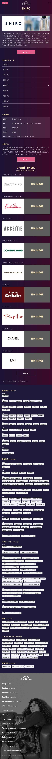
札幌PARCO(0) (6, 467)
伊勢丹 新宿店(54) (44, 481)
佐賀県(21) (13, 441)
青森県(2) (5, 401)
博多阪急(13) (6, 527)
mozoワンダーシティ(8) (8, 493)
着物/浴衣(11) (6, 657)
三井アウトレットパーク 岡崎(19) (31, 584)
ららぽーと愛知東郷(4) (21, 493)
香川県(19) (11, 435)
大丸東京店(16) (37, 478)
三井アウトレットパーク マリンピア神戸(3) (33, 590)
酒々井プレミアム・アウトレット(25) (29, 567)
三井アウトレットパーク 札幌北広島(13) (12, 546)
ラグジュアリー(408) (7, 642)
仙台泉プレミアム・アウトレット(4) (29, 552)
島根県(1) (11, 429)
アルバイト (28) (29, 666)
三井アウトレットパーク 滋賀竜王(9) (31, 593)
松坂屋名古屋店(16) (25, 490)
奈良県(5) (36, 424)
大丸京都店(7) (6, 501)
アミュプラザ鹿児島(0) (36, 527)
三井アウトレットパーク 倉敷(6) (10, 601)
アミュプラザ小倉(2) (7, 524)
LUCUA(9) (5, 498)
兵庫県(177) (28, 424)
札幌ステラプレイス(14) (8, 464)
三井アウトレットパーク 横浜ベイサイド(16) (13, 561)
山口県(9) (33, 429)
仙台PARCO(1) (6, 472)
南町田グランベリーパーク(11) (28, 570)
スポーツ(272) (6, 654)
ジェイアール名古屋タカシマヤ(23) (11, 490)
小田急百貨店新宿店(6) (16, 478)
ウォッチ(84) (30, 648)
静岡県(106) (12, 418)
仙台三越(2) (14, 472)
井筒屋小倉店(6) (27, 524)
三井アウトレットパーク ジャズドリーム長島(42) (33, 578)
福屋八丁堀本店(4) (27, 510)
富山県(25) (12, 415)
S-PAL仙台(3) (22, 472)
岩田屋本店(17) (18, 524)
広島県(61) (26, 429)
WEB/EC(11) (33, 627)
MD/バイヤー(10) (15, 625)
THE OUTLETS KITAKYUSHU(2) (28, 607)
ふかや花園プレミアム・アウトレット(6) (12, 573)
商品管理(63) (45, 625)
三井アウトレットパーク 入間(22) (10, 567)
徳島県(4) (5, 435)
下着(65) (40, 654)
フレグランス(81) (42, 645)
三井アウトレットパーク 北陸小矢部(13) (12, 584)
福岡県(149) (5, 441)
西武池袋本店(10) (28, 478)
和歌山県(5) (43, 424)
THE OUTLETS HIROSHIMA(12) (27, 601)
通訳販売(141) (41, 627)
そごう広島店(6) (17, 510)
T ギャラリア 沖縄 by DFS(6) (28, 536)
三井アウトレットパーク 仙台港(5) (11, 552)
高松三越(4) (5, 518)
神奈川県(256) (6, 410)
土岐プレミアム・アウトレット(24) (32, 581)
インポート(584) (18, 642)
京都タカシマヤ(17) (36, 501)
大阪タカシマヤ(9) (37, 498)
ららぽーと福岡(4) (7, 530)
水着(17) (23, 654)
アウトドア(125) (15, 654)
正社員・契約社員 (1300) (18, 666)
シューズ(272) (6, 651)
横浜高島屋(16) (6, 484)
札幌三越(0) (19, 464)
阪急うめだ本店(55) (16, 501)
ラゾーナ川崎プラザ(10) (17, 484)
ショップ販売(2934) (7, 622)
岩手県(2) (11, 401)
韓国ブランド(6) (6, 645)
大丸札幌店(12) (27, 464)
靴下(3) (46, 654)
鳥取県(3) (5, 429)
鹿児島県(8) (5, 444)
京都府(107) (12, 424)
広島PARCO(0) (6, 513)
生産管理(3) (5, 627)
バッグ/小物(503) (40, 648)
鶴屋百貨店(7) (25, 527)
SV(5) (37, 622)
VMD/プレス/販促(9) (26, 625)
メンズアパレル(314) (21, 639)
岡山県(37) (18, 429)
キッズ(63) (12, 648)
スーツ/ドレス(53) (29, 642)
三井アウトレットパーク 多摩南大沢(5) (12, 558)
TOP (3, 381)
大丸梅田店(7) (26, 501)
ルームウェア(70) (32, 654)
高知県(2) (26, 435)
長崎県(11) (20, 441)
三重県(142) (28, 418)
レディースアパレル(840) (8, 639)
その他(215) (5, 630)
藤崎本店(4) (30, 472)
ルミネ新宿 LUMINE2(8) (22, 481)
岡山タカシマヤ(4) (7, 510)
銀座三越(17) (6, 478)
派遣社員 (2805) (6, 666)
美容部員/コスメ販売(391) (20, 622)
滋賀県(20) (5, 424)
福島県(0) (39, 401)
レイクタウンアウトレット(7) (28, 564)
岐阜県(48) (5, 418)
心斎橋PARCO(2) (40, 504)
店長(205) (31, 622)
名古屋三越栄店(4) (37, 490)
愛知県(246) (20, 418)
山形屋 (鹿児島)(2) (15, 527)
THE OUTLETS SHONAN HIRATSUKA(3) (33, 573)
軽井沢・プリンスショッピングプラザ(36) (12, 581)
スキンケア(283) (32, 645)
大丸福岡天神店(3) (38, 524)
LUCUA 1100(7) (30, 504)
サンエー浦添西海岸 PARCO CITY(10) (11, 536)
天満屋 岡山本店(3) (38, 510)
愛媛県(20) (19, 435)
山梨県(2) (33, 415)
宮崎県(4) (42, 441)
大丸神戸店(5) (21, 504)
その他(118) (35, 657)
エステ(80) (5, 648)
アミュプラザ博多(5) (18, 530)
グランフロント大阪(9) (15, 498)
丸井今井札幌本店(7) (38, 464)
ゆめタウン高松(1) (37, 518)
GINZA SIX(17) (29, 484)
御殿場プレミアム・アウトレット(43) (11, 578)
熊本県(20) (27, 441)
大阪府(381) (20, 424)
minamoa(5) (27, 513)
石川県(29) (19, 415)
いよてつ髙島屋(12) (15, 518)
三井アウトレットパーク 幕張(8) (30, 558)
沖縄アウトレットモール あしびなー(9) (12, 613)
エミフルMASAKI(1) (26, 518)
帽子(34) (13, 651)
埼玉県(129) (27, 407)
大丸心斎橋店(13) (27, 498)
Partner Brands (12, 381)
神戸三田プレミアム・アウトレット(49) (12, 593)
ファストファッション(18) (41, 642)
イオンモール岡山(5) (16, 513)
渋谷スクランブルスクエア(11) (42, 484)
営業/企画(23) (37, 625)
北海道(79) (5, 395)
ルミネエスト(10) (34, 481)
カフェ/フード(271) (25, 657)
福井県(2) (27, 415)
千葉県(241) (35, 407)
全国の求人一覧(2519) (8, 453)
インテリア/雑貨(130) (32, 651)
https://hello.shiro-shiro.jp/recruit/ (23, 136)
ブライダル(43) (14, 657)
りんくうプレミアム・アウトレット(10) (12, 590)
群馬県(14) (19, 407)
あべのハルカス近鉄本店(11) (9, 504)
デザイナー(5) (43, 622)
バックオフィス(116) (23, 627)
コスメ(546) (23, 645)
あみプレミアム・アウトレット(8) (10, 570)
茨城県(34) (5, 407)
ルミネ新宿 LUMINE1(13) (8, 481)
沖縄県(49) (5, 449)
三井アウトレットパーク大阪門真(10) (11, 596)
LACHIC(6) (46, 490)
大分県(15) (35, 441)
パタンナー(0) (6, 625)
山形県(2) (32, 401)
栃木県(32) (12, 407)
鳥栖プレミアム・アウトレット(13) (11, 607)
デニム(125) (15, 645)
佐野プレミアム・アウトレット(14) (11, 564)
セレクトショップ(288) (34, 639)
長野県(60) (40, 415)
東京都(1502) (44, 407)
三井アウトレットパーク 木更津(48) (34, 561)
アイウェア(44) (21, 651)
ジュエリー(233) (21, 648)
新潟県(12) (5, 415)
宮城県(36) (18, 401)
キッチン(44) (42, 651)
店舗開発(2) (13, 627)
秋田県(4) (26, 401)
